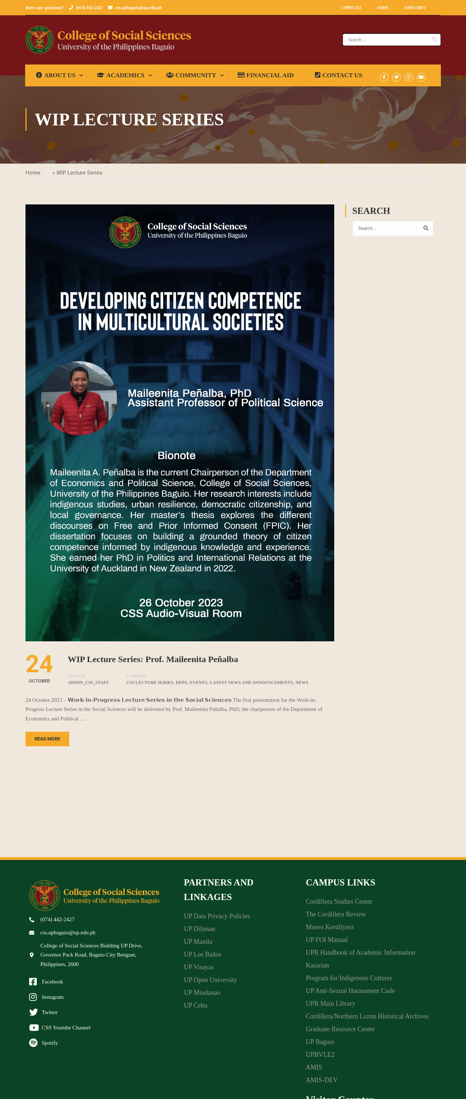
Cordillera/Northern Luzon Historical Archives (367, 1018)
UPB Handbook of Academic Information (360, 955)
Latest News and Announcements (251, 685)
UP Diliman (199, 931)
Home (32, 175)
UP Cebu (196, 1008)
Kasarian (317, 967)
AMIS (382, 7)
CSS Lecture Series (149, 685)
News (302, 685)
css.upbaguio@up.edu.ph (138, 7)
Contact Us (338, 77)
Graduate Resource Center (340, 1031)
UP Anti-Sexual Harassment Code (350, 993)
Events (198, 685)
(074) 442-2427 (89, 7)
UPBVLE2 (351, 7)
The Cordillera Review (336, 916)
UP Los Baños (202, 957)
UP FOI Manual (327, 942)
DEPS (181, 685)
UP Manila (198, 944)
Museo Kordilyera (330, 929)
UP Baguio (320, 1044)
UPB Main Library (330, 1006)
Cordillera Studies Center (339, 904)
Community (191, 77)
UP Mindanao (202, 995)
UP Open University (210, 982)
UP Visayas (199, 969)
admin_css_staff (88, 685)
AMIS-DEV (415, 7)
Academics (121, 77)
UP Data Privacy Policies (217, 918)
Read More (47, 741)
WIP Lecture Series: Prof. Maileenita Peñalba (153, 661)
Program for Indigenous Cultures (349, 980)
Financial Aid (266, 77)
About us (56, 77)
